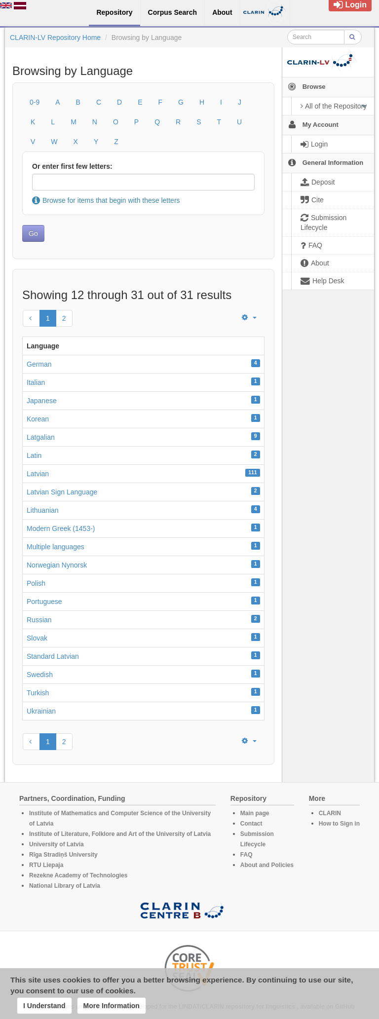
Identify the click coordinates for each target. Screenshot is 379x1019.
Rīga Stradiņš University (63, 854)
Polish (36, 583)
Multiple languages (55, 547)
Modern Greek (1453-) (61, 528)
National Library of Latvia (64, 885)
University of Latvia (56, 844)
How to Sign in (339, 823)
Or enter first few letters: (72, 166)
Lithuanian (43, 510)
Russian (39, 620)
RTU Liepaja (46, 865)
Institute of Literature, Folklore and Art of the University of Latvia (120, 833)
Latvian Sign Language (62, 492)
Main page (254, 813)
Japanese (42, 401)
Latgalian (41, 437)
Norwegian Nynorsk (57, 565)
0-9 (34, 102)
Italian (36, 382)
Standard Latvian (53, 656)
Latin (34, 455)
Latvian (38, 474)
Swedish (40, 675)
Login (350, 4)
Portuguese (44, 601)
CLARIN (330, 813)
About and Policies (267, 865)
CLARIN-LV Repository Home (55, 37)
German (39, 364)
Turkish (38, 693)
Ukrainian (41, 711)
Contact (251, 823)
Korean (38, 419)
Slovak (37, 638)
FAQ (246, 854)
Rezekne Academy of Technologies (78, 875)
